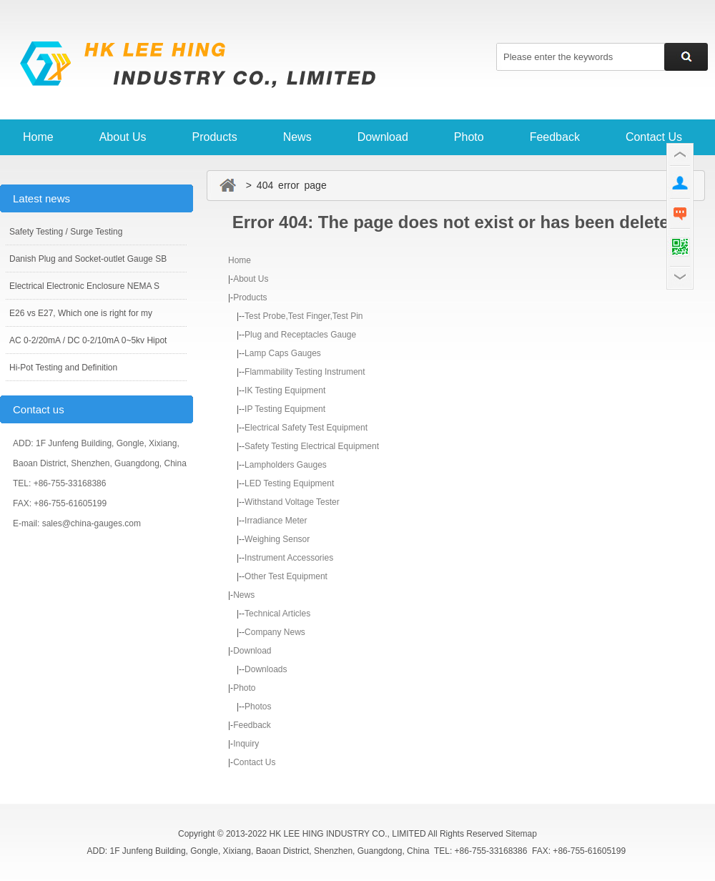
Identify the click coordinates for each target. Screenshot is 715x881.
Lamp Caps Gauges (283, 353)
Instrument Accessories (289, 558)
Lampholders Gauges (286, 465)
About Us (123, 137)
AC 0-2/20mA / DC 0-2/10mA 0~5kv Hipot (88, 340)
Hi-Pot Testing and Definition (63, 368)
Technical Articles (277, 614)
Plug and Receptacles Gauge (300, 335)
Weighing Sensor (277, 539)
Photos (258, 707)
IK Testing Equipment (285, 390)
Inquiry (246, 744)
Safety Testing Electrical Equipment (312, 446)
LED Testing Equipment (289, 483)
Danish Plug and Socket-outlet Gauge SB (88, 259)
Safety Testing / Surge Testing (65, 232)
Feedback (555, 137)
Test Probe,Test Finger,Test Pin (304, 316)
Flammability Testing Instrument (305, 372)
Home (38, 137)
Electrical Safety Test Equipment (306, 428)
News (297, 137)
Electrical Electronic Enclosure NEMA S (84, 286)
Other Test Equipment (286, 576)
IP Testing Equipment (285, 409)
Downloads (266, 669)
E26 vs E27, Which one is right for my (80, 313)
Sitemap (521, 834)
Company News (275, 632)
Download (383, 137)
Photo (469, 137)
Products (214, 137)
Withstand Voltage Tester (292, 502)
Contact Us (654, 137)
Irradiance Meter (276, 521)
